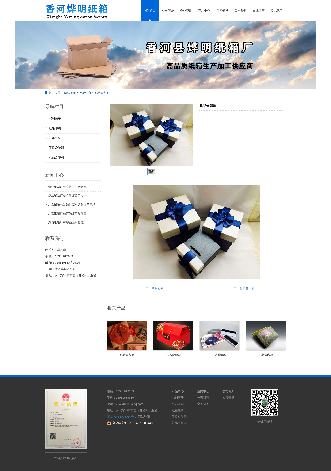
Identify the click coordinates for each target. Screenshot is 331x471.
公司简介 (168, 10)
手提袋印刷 (56, 147)
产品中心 (204, 10)
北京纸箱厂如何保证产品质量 (67, 213)
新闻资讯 (222, 10)
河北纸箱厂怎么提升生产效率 (67, 187)
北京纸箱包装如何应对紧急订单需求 (71, 204)
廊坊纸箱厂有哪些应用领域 (66, 222)
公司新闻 (203, 397)
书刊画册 (55, 118)
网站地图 (144, 416)
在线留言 (259, 10)
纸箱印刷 (55, 128)
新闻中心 (203, 391)
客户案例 (240, 10)
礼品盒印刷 (101, 92)
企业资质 (186, 10)
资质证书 (228, 397)
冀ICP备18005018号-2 (122, 416)
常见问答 (203, 404)
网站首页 (150, 10)
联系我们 (277, 10)
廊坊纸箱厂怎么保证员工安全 (67, 195)
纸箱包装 (157, 288)
